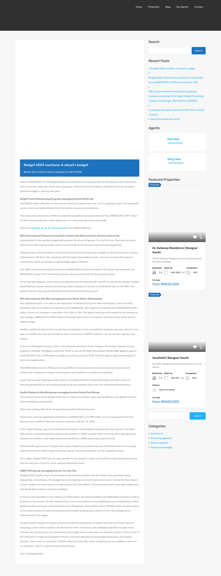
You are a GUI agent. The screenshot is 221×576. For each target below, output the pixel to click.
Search (154, 42)
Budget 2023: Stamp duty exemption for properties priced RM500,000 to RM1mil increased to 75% (176, 80)
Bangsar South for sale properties (49, 228)
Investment (157, 433)
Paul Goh (173, 139)
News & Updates (56, 172)
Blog (167, 7)
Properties (153, 7)
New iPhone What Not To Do (165, 119)
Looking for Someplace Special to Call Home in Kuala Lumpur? (176, 112)
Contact (198, 7)
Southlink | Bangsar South (170, 358)
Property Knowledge (161, 447)
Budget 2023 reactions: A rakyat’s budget (173, 68)
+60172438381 (175, 163)
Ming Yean (174, 159)
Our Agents (182, 7)
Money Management (161, 438)
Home (139, 7)
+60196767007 (175, 143)
